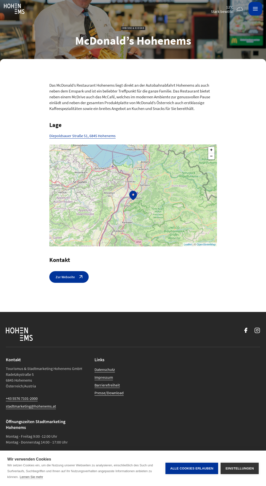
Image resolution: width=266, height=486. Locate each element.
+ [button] (211, 150)
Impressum (103, 377)
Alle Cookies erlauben (192, 468)
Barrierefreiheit (107, 385)
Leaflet (188, 244)
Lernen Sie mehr (31, 477)
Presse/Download (109, 392)
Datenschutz (104, 369)
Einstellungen (239, 468)
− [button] (211, 156)
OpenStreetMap (206, 244)
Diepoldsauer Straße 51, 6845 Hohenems (82, 135)
